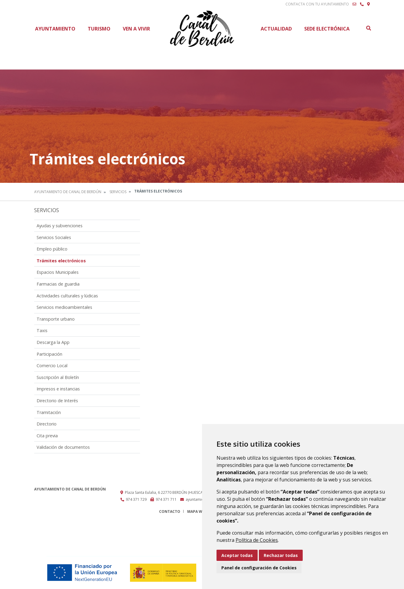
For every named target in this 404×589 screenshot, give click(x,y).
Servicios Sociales (54, 237)
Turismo (99, 28)
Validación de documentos (63, 447)
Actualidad (276, 28)
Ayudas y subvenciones (60, 225)
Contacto (169, 511)
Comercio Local (52, 365)
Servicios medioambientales (64, 307)
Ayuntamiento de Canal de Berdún (67, 191)
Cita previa (47, 436)
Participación (49, 354)
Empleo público (52, 249)
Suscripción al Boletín (58, 377)
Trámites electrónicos (61, 261)
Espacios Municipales (58, 272)
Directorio (47, 424)
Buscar (368, 28)
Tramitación (49, 412)
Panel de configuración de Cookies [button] (259, 568)
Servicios (117, 191)
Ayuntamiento (55, 28)
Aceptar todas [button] (237, 555)
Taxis (42, 330)
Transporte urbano (56, 319)
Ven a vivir (136, 28)
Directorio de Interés (57, 400)
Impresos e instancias (58, 389)
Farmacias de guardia (58, 284)
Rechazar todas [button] (281, 555)
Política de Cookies (257, 540)
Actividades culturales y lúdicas (67, 296)
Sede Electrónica (327, 28)
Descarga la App (53, 342)
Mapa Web (197, 511)
